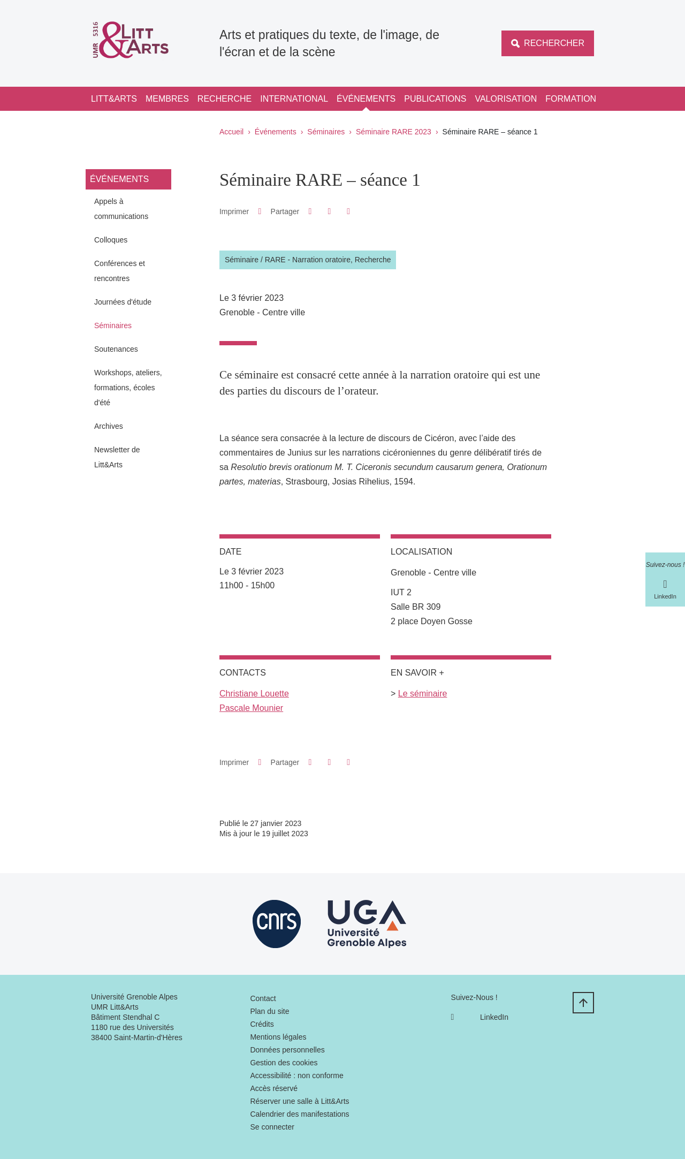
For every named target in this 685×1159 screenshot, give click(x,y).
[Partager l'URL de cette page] (348, 211)
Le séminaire (422, 693)
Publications (435, 98)
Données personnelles (287, 1050)
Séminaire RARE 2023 (393, 131)
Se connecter (272, 1127)
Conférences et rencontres (119, 271)
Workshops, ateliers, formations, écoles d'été (128, 387)
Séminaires (326, 131)
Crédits (261, 1024)
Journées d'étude (122, 302)
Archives (108, 426)
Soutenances (116, 349)
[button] (310, 211)
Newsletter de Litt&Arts (117, 457)
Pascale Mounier (251, 708)
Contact (263, 998)
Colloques (110, 240)
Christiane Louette (254, 693)
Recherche (224, 98)
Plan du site (269, 1011)
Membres (167, 98)
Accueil (231, 131)
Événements (366, 98)
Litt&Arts (114, 98)
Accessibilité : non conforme (296, 1075)
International (294, 98)
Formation (570, 98)
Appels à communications (121, 209)
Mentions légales (278, 1037)
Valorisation (506, 98)
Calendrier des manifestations (299, 1114)
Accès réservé (274, 1088)
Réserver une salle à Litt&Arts (299, 1101)
